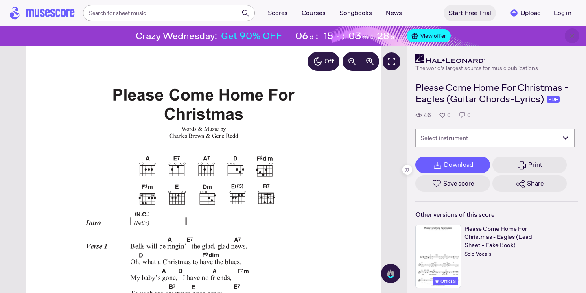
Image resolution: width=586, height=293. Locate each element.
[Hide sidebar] (407, 170)
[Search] (245, 13)
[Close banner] (572, 35)
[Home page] (42, 13)
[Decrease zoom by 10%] (352, 61)
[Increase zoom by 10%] (370, 61)
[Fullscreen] (391, 61)
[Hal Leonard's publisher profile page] (476, 58)
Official (445, 281)
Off (323, 61)
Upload (525, 13)
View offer (428, 36)
